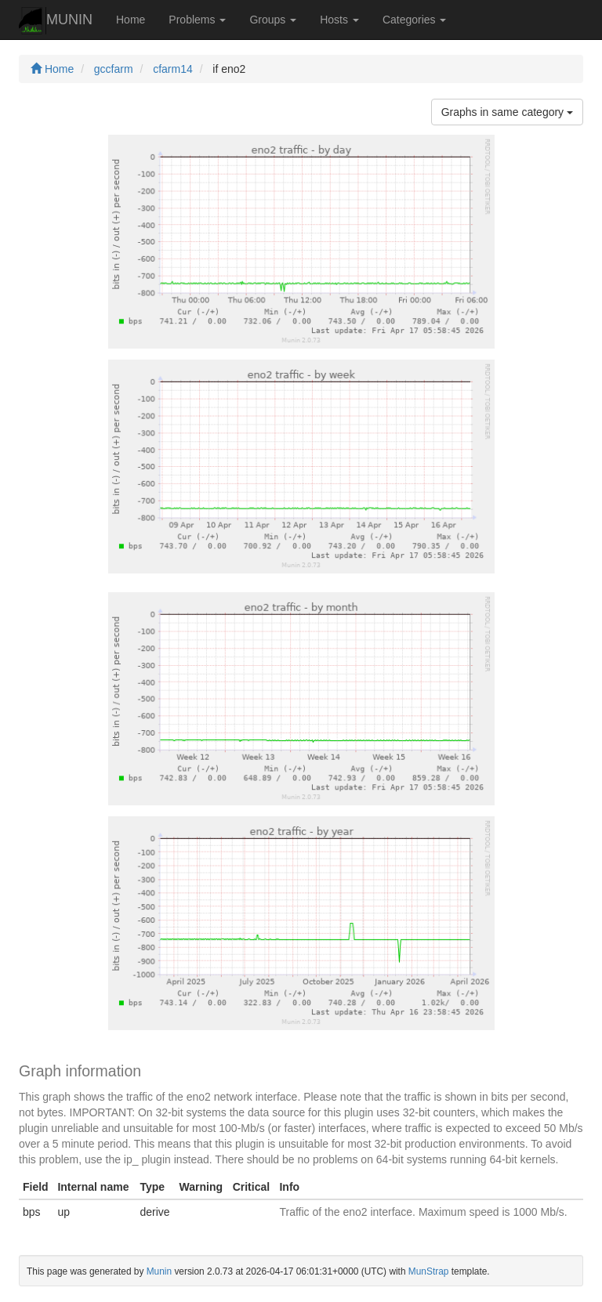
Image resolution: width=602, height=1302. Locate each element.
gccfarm (113, 69)
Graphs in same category (507, 112)
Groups (272, 19)
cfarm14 (173, 69)
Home (130, 19)
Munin (159, 1271)
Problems (197, 19)
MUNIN (55, 20)
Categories (415, 19)
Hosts (339, 19)
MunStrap (428, 1271)
